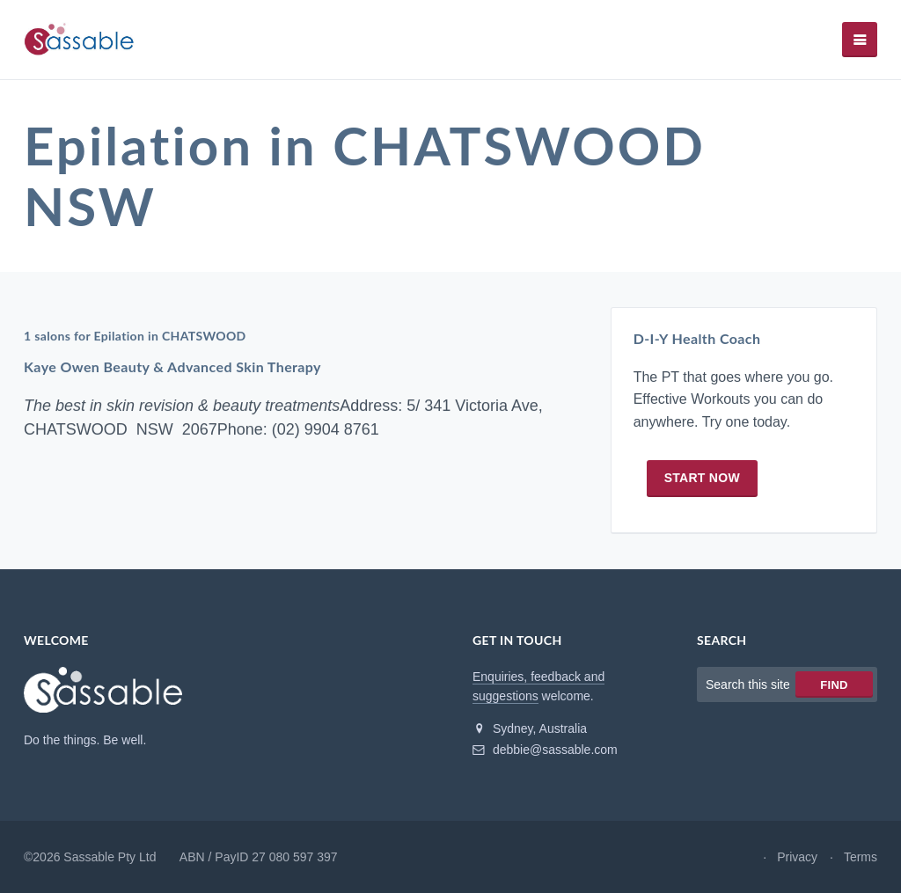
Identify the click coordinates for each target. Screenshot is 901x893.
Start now (702, 478)
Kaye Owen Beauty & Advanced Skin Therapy (172, 366)
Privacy (797, 857)
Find (833, 685)
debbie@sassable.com (545, 750)
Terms (860, 857)
